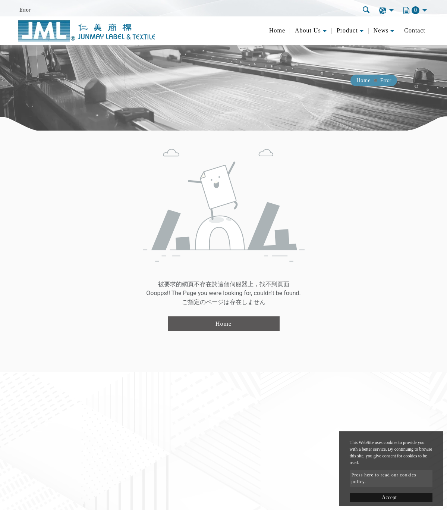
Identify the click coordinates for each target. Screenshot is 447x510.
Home (277, 30)
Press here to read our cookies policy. (384, 478)
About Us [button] (308, 30)
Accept (389, 497)
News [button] (381, 30)
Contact (414, 30)
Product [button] (347, 30)
